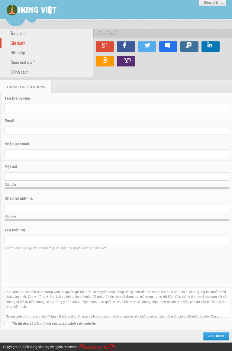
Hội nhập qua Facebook (126, 46)
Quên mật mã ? (23, 62)
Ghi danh (18, 42)
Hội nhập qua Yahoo (126, 61)
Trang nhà (19, 33)
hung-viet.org (39, 347)
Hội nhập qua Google (105, 46)
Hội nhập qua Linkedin (210, 46)
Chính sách (20, 71)
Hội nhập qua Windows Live (168, 46)
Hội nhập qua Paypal (189, 46)
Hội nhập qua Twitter (147, 46)
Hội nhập (18, 52)
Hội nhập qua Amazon (105, 61)
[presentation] (50, 269)
